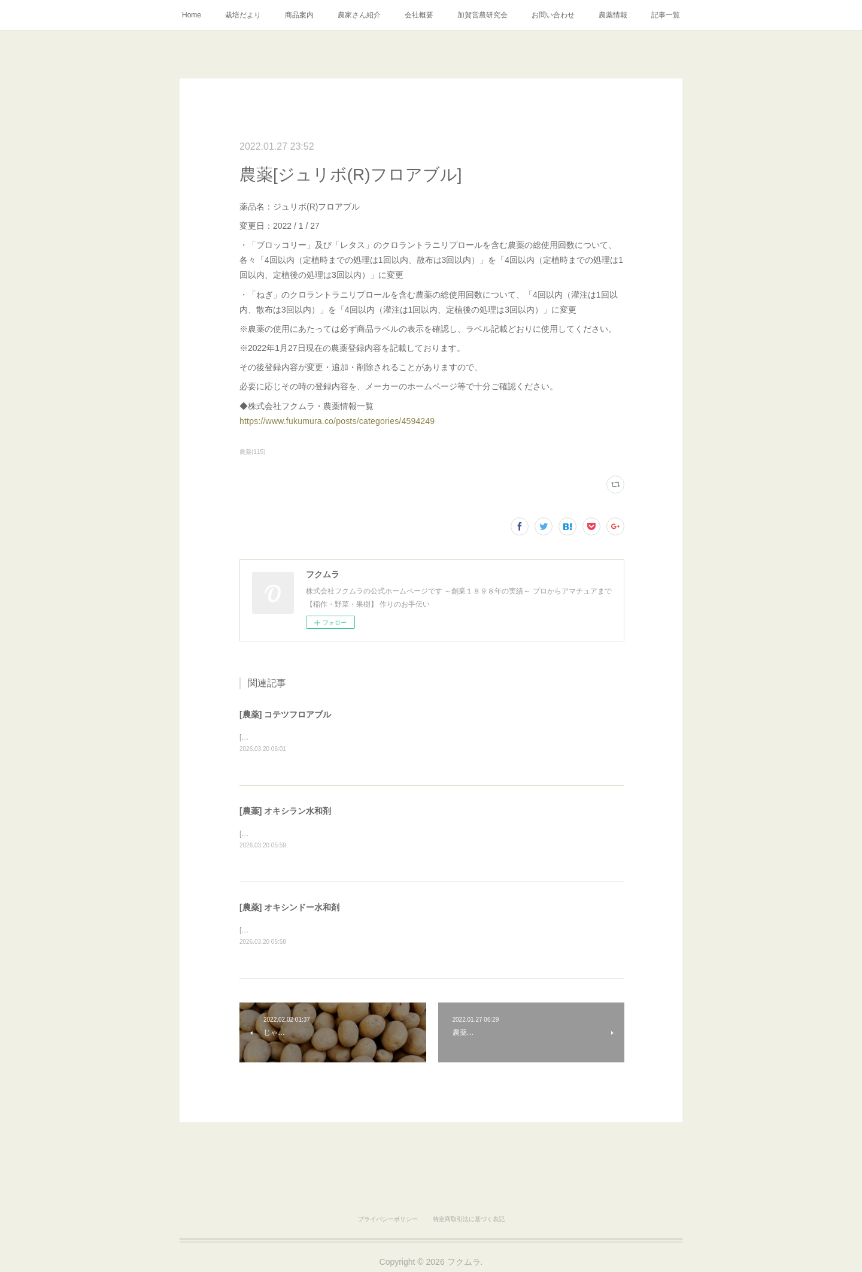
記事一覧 (665, 15)
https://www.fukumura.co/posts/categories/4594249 (337, 421)
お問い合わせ (553, 15)
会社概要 (419, 15)
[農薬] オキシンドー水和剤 (289, 908)
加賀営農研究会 (482, 15)
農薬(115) (252, 452)
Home (191, 15)
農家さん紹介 (359, 15)
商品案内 (299, 15)
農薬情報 (613, 15)
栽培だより (243, 15)
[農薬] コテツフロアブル (285, 714)
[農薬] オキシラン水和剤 (285, 811)
